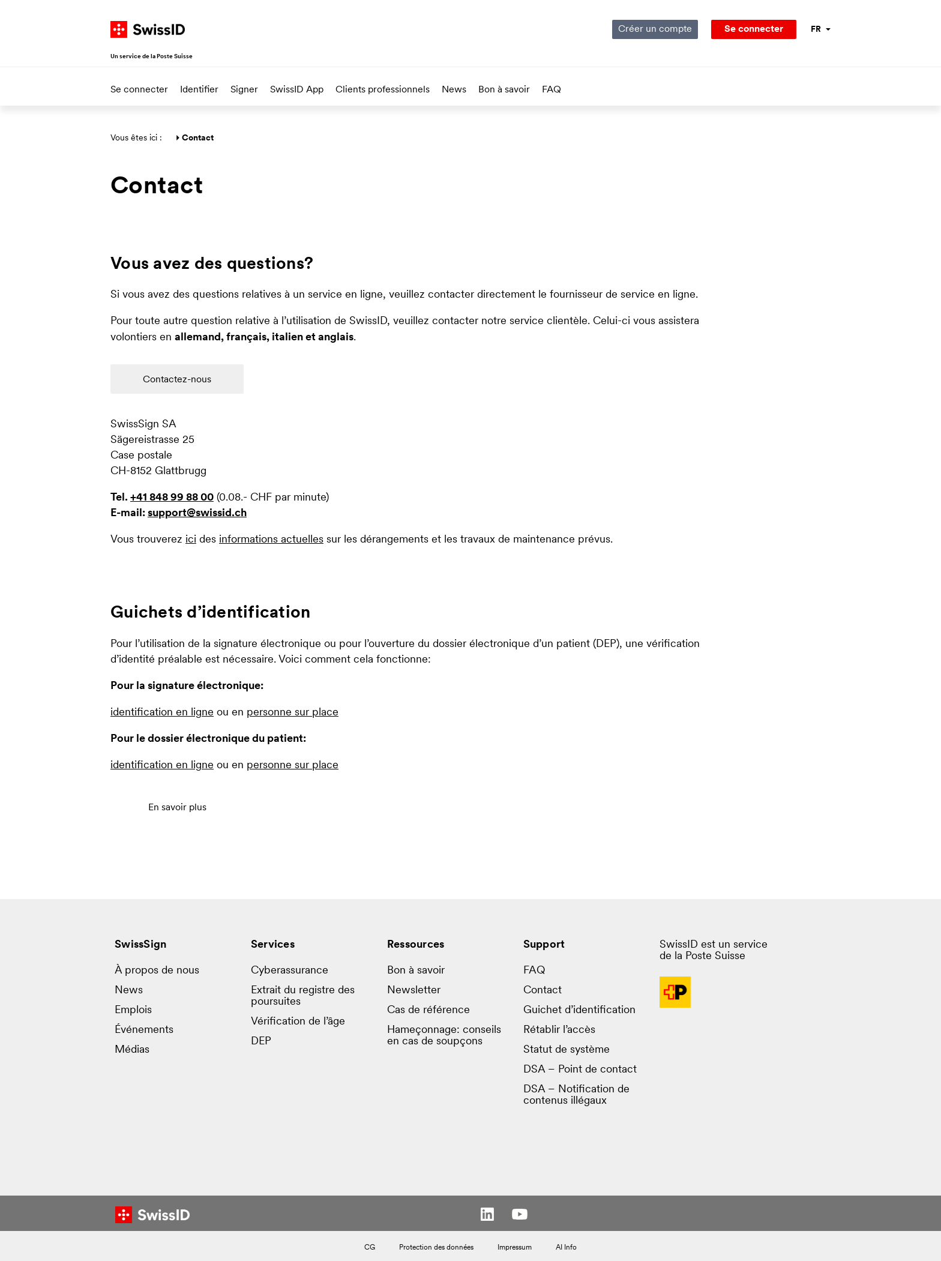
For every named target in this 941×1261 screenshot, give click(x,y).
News (454, 90)
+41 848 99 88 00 (172, 498)
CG (369, 1247)
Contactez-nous (177, 380)
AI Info (566, 1247)
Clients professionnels (382, 90)
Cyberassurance (289, 971)
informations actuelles (271, 540)
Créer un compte (655, 29)
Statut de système (566, 1050)
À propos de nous (157, 971)
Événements (144, 1030)
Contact (542, 990)
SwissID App (296, 90)
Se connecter (139, 90)
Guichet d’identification (579, 1010)
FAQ (551, 90)
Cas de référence (428, 1010)
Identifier (199, 90)
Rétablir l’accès (559, 1030)
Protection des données (436, 1247)
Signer (244, 90)
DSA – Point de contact (580, 1070)
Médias (132, 1050)
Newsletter (413, 990)
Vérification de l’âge (298, 1022)
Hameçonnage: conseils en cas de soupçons (444, 1036)
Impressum (515, 1247)
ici (190, 540)
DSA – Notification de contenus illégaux (576, 1095)
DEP (261, 1041)
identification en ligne (162, 712)
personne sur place (292, 712)
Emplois (133, 1010)
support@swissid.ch (197, 513)
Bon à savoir (504, 90)
